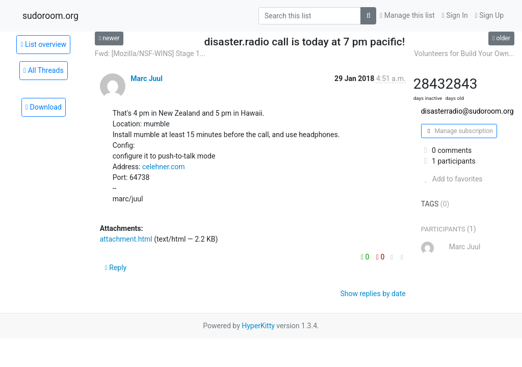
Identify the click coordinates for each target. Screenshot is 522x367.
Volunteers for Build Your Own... (464, 53)
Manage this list (407, 15)
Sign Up (489, 15)
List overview (43, 44)
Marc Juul (146, 78)
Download (43, 107)
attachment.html (126, 239)
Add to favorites (452, 179)
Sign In (455, 15)
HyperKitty (258, 326)
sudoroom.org (50, 16)
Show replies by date (372, 294)
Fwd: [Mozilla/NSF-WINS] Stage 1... (150, 53)
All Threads (43, 70)
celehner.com (163, 167)
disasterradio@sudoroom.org (467, 111)
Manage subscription (459, 131)
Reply (116, 268)
